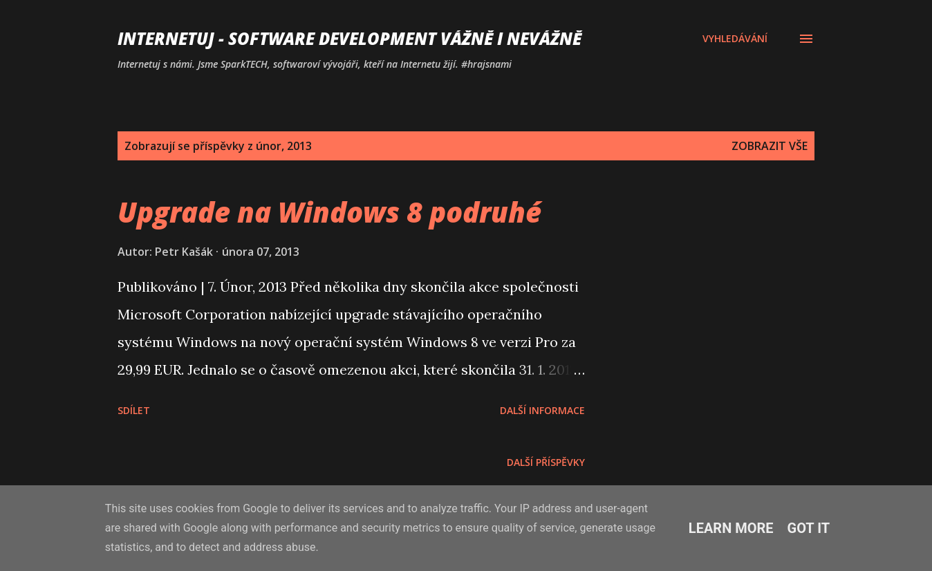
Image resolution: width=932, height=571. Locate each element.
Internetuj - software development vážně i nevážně (349, 38)
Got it (808, 528)
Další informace (542, 410)
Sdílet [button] (134, 410)
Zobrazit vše (769, 145)
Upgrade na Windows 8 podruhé (329, 212)
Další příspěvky (546, 462)
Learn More (731, 528)
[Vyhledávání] (734, 38)
